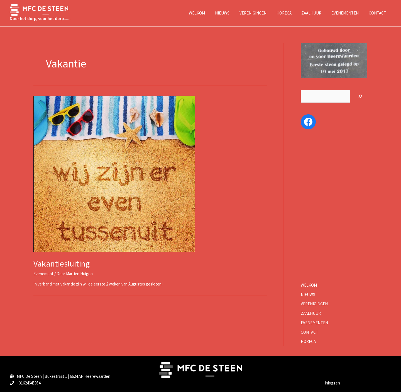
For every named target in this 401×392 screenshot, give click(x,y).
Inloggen (332, 383)
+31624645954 (28, 383)
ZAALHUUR (311, 313)
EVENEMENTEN (314, 322)
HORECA (308, 341)
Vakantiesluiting (61, 263)
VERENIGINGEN (314, 303)
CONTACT (309, 332)
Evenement (43, 273)
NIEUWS (308, 294)
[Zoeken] (360, 96)
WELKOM (309, 285)
